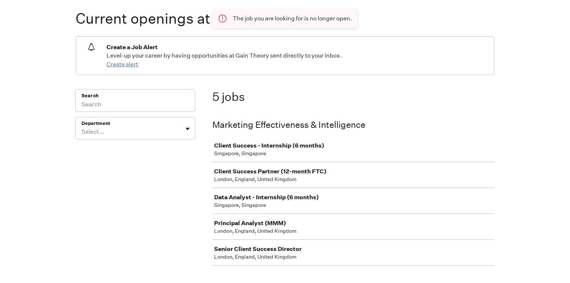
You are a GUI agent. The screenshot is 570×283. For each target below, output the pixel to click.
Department (95, 123)
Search (90, 96)
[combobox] (82, 132)
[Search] (135, 105)
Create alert (122, 64)
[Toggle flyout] (187, 129)
